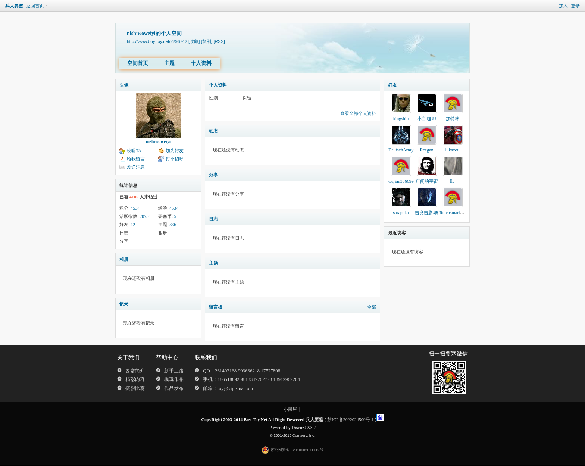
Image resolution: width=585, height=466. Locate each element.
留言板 (215, 307)
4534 (135, 208)
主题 (169, 63)
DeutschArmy (400, 150)
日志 (213, 219)
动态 (213, 131)
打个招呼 (175, 159)
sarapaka (401, 212)
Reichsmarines (452, 212)
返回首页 (35, 6)
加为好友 (175, 150)
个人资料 (201, 63)
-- (132, 232)
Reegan (427, 150)
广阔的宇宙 (427, 181)
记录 (123, 304)
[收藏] (194, 41)
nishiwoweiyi (158, 141)
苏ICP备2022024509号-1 (350, 419)
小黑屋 (290, 409)
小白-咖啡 (427, 118)
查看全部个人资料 (358, 113)
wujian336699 (401, 181)
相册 (123, 259)
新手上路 (174, 370)
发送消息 (136, 167)
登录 (575, 6)
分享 (213, 175)
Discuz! (299, 427)
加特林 (452, 118)
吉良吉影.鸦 (426, 212)
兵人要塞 (14, 6)
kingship (401, 118)
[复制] (206, 41)
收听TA (134, 150)
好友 (392, 85)
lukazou (452, 150)
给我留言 (136, 159)
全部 (371, 307)
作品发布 (174, 388)
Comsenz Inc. (303, 435)
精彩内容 (135, 379)
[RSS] (219, 41)
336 (172, 224)
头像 (123, 85)
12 (133, 224)
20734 (145, 216)
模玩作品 (174, 379)
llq (452, 181)
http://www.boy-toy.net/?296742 (157, 41)
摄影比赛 (135, 388)
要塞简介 (135, 370)
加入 (563, 6)
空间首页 (137, 63)
